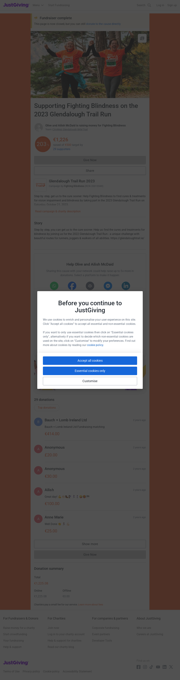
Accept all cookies (90, 360)
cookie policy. (95, 345)
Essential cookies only (90, 371)
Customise (90, 381)
